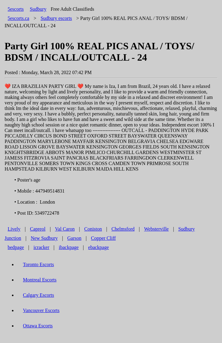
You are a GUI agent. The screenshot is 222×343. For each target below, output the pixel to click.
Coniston (93, 229)
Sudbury (38, 9)
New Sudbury (44, 238)
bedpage (16, 247)
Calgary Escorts (38, 295)
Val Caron (65, 229)
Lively (14, 229)
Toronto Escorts (38, 264)
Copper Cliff (103, 238)
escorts (56, 18)
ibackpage (69, 247)
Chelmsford (123, 229)
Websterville (156, 229)
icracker (42, 247)
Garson (74, 238)
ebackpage (98, 247)
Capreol (38, 229)
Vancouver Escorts (41, 310)
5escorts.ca (18, 18)
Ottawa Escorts (38, 325)
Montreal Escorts (40, 279)
